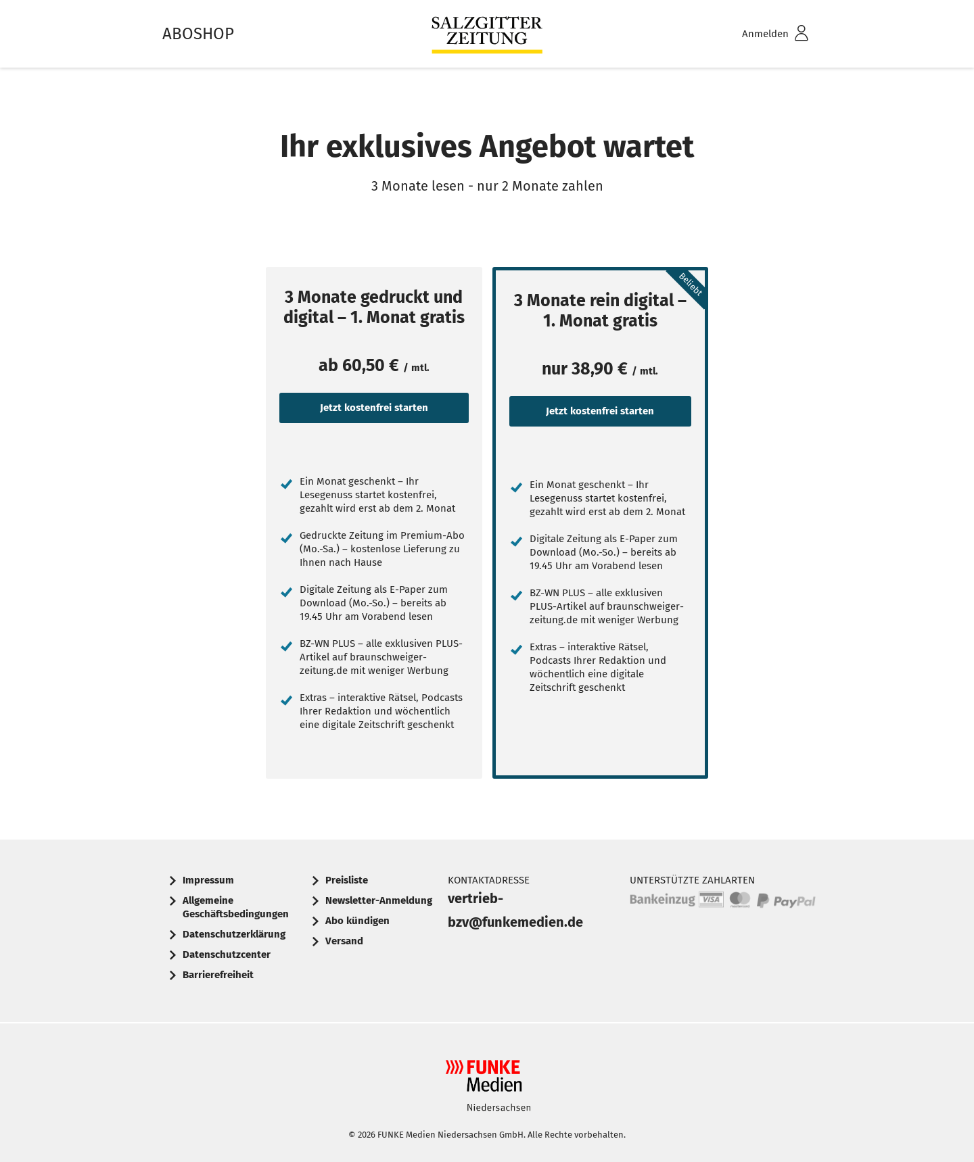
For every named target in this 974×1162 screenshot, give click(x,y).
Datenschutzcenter (227, 954)
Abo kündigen (357, 921)
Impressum (208, 880)
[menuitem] (757, 34)
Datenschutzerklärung (234, 934)
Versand (344, 941)
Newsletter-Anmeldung (378, 900)
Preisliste (346, 880)
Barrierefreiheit (218, 975)
